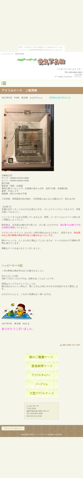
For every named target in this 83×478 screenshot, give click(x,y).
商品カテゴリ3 (41, 393)
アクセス (41, 357)
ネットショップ (41, 366)
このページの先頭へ (70, 345)
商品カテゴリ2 (41, 384)
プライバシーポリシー (13, 428)
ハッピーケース (41, 62)
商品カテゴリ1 (41, 375)
